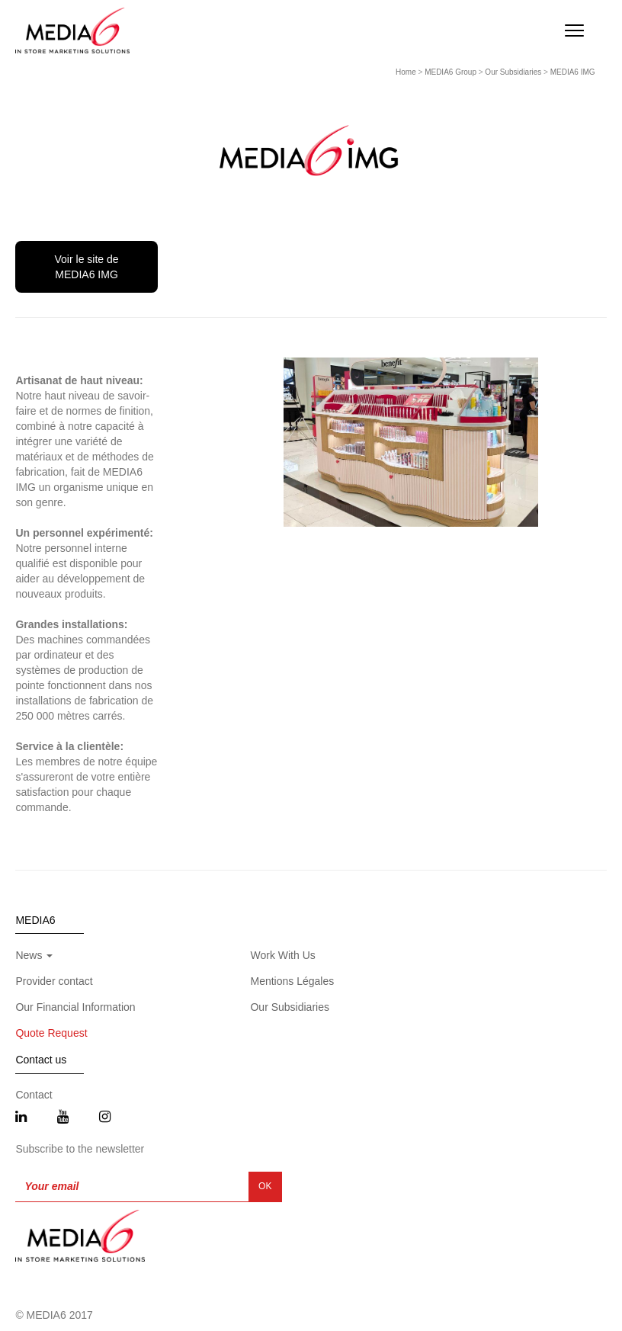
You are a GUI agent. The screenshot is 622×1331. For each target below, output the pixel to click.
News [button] (34, 955)
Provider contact (53, 981)
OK (264, 1186)
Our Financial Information (75, 1007)
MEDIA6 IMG (572, 72)
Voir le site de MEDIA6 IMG (87, 267)
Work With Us (282, 955)
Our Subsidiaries (513, 72)
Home (406, 72)
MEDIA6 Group (450, 72)
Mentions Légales (292, 981)
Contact (33, 1095)
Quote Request (51, 1033)
